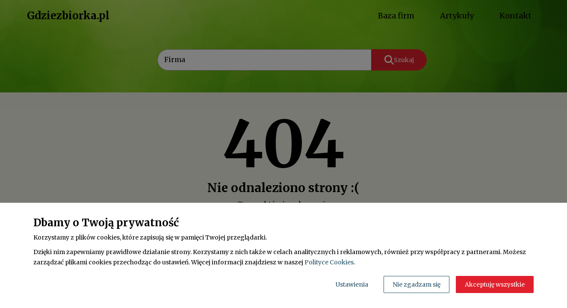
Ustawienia (352, 284)
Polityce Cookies (329, 262)
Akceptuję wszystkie (495, 284)
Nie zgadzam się (416, 284)
